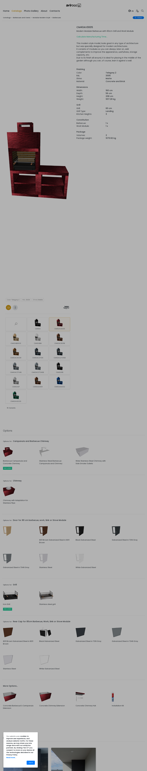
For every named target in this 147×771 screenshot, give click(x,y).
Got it (31, 763)
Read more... (11, 757)
